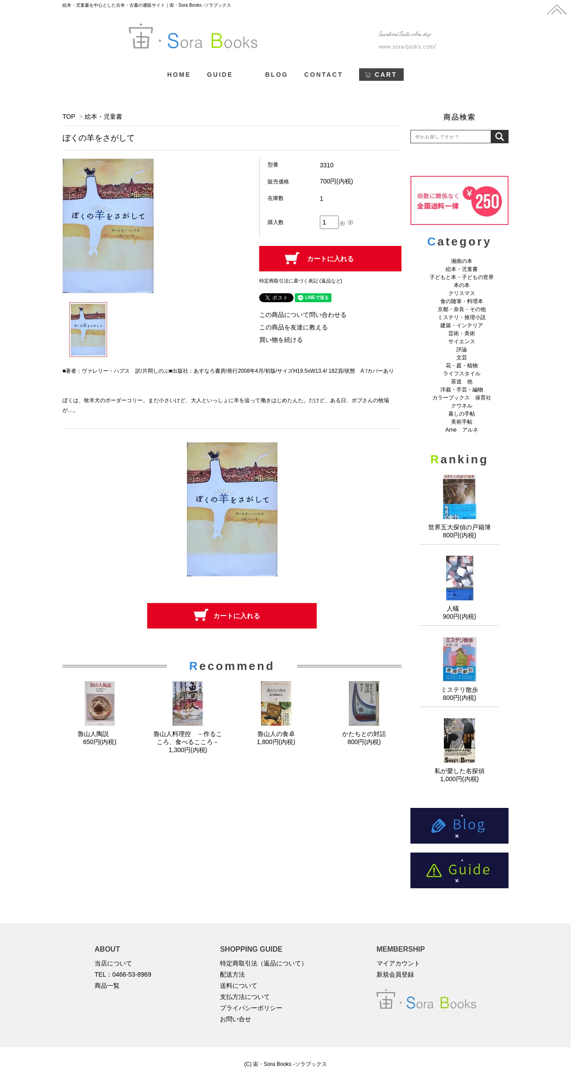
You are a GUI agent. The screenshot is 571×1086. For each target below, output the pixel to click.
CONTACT (323, 74)
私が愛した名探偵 (459, 770)
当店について (113, 963)
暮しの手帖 (461, 414)
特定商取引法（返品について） (263, 963)
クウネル (461, 406)
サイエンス (461, 341)
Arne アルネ (461, 430)
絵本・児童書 (103, 116)
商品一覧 (107, 985)
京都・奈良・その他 (462, 309)
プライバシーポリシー (251, 1007)
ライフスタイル (461, 373)
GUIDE (220, 74)
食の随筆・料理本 (461, 301)
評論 (461, 349)
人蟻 (459, 608)
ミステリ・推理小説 (462, 317)
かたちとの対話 (364, 733)
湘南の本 (461, 261)
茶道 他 (461, 382)
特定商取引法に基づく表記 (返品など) (300, 280)
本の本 (462, 285)
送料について (238, 985)
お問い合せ (235, 1019)
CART (386, 74)
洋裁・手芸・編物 (464, 390)
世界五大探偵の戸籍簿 (459, 527)
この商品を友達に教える (293, 327)
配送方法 (232, 974)
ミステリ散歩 (459, 689)
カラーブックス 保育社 (461, 398)
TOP (68, 116)
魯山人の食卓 (276, 733)
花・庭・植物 (462, 365)
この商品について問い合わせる (303, 314)
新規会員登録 (395, 974)
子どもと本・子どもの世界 (462, 277)
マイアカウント (398, 963)
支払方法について (245, 996)
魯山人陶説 (100, 733)
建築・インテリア (461, 325)
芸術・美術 (461, 333)
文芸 (461, 357)
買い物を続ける (281, 339)
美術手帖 (461, 422)
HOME (179, 74)
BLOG (276, 74)
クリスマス (461, 293)
